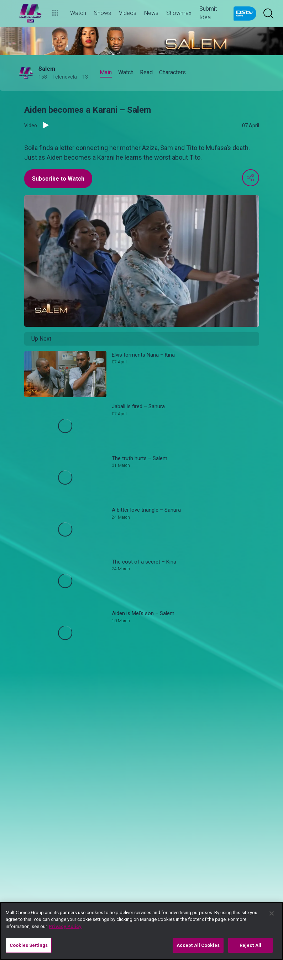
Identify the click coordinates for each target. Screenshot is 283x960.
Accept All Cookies (198, 945)
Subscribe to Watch (58, 178)
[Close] (271, 913)
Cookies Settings (29, 945)
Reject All (250, 945)
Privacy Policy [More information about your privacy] (65, 926)
